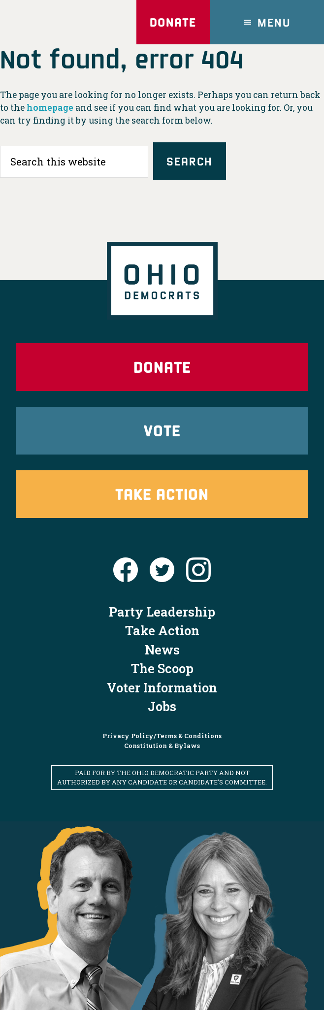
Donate (173, 22)
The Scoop (162, 668)
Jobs (162, 706)
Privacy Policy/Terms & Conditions (162, 736)
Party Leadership (162, 611)
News (162, 649)
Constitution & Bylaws (162, 745)
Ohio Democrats (56, 22)
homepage (50, 107)
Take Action (162, 494)
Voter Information (162, 687)
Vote (162, 430)
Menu (274, 22)
